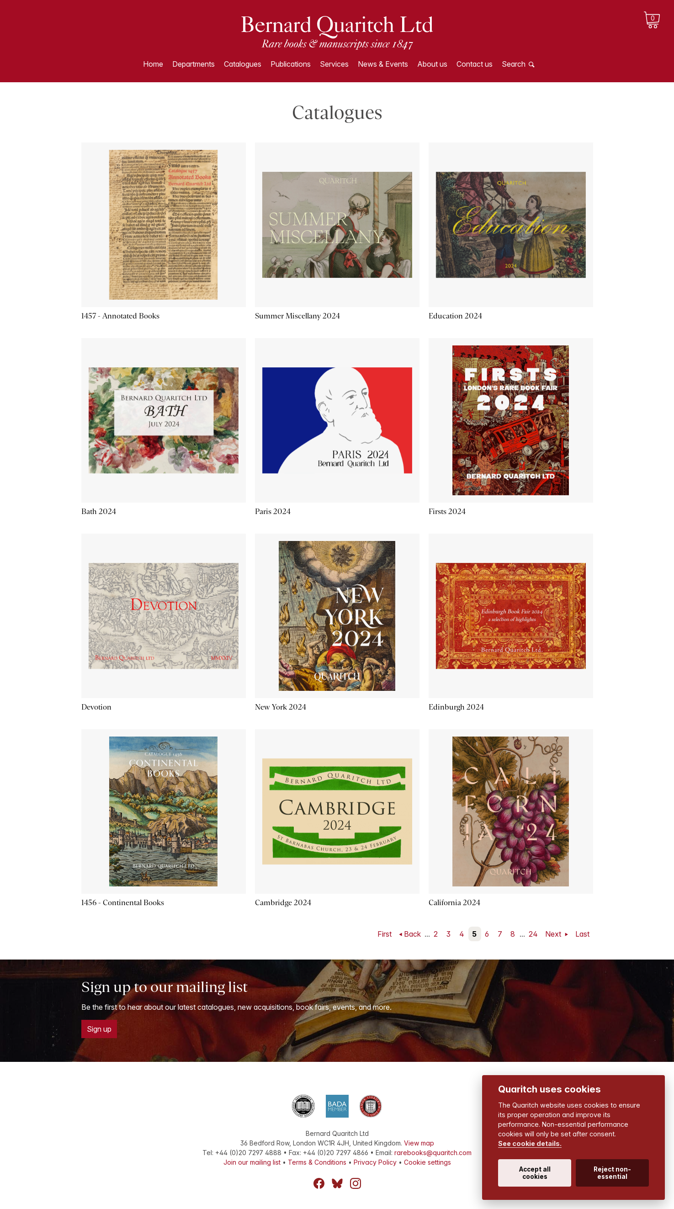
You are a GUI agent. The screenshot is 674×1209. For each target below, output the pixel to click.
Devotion (96, 707)
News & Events (383, 64)
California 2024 (454, 902)
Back (412, 934)
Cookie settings (427, 1162)
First (384, 934)
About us (432, 64)
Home (153, 64)
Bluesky (337, 1183)
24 (533, 934)
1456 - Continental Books (122, 902)
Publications (291, 64)
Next (554, 934)
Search (513, 64)
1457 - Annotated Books (120, 316)
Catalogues (242, 64)
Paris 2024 (273, 511)
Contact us (474, 64)
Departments (193, 64)
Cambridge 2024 (283, 902)
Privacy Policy (375, 1162)
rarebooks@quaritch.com (433, 1152)
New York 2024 (280, 707)
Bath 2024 (98, 511)
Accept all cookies (535, 1173)
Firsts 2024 (447, 511)
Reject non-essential (612, 1173)
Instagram (355, 1183)
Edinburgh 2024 (456, 707)
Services (334, 64)
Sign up (99, 1029)
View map (419, 1143)
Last (582, 934)
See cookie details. (530, 1143)
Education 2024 (455, 316)
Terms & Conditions (317, 1162)
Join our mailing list (252, 1162)
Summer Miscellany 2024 (297, 316)
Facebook (318, 1183)
